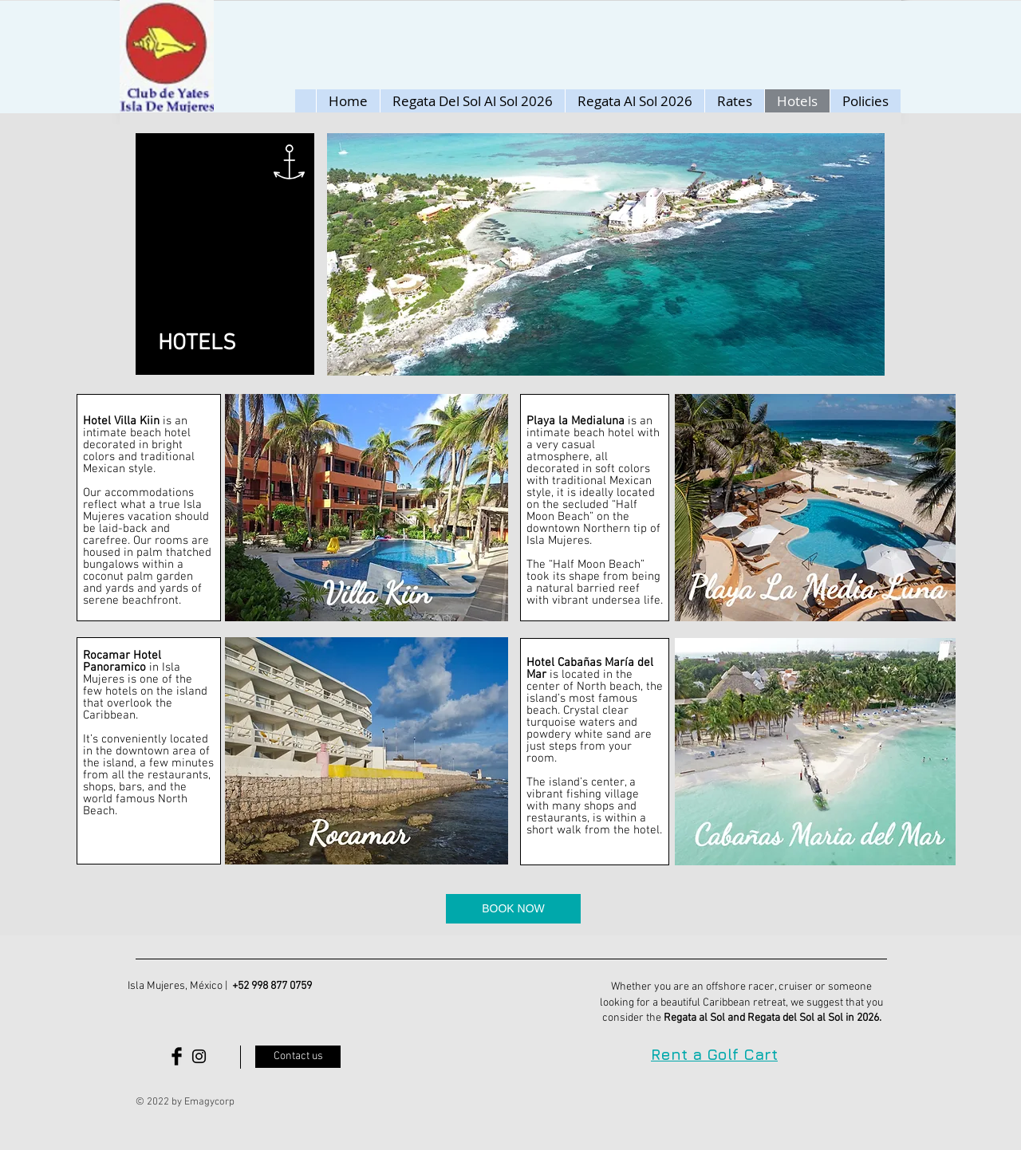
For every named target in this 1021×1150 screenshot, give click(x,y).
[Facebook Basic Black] (177, 1056)
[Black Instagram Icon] (199, 1056)
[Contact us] (298, 1057)
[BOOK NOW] (513, 909)
